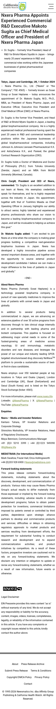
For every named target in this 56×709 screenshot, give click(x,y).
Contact (28, 683)
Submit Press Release (16, 670)
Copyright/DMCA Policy (19, 677)
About (15, 664)
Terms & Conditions (41, 670)
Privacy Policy (42, 677)
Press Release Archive (32, 664)
